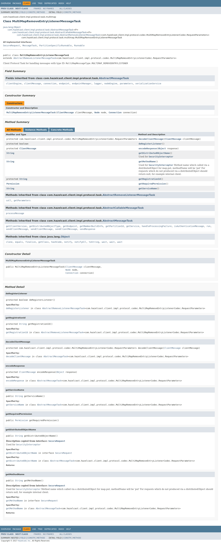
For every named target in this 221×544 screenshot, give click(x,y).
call (8, 200)
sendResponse (87, 229)
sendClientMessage (17, 229)
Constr (31, 12)
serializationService (148, 83)
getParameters (22, 200)
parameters (126, 83)
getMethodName (147, 161)
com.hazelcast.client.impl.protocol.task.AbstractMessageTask (41, 30)
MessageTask (29, 45)
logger (98, 83)
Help (68, 3)
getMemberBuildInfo (91, 226)
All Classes (66, 9)
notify (68, 242)
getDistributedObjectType (44, 226)
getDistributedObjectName (154, 153)
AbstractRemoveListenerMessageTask (34, 58)
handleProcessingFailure (157, 226)
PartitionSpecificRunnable (55, 45)
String (10, 153)
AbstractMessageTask (114, 78)
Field (22, 12)
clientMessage (32, 83)
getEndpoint (70, 226)
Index (61, 3)
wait (104, 242)
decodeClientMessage (151, 139)
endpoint (64, 83)
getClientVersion (16, 226)
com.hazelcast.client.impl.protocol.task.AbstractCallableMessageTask (49, 32)
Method (41, 12)
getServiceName (148, 188)
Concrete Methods (62, 130)
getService (132, 226)
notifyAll (80, 242)
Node (97, 112)
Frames (37, 9)
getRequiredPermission (152, 184)
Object (162, 148)
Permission (12, 184)
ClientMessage (65, 112)
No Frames (48, 9)
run (208, 226)
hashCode (56, 242)
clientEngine (13, 83)
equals (19, 242)
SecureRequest (11, 45)
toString (94, 242)
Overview (6, 3)
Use (34, 3)
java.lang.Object (12, 27)
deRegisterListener (150, 144)
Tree (40, 3)
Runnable (79, 45)
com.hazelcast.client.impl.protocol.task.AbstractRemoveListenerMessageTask (58, 35)
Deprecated (50, 3)
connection (49, 83)
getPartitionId (115, 226)
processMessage (15, 213)
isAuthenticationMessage (189, 226)
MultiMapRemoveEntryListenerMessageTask (31, 112)
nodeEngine (110, 83)
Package (17, 3)
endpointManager (81, 83)
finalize (30, 242)
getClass (43, 242)
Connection (115, 112)
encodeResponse (148, 148)
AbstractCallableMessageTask (123, 207)
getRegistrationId (150, 179)
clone (9, 242)
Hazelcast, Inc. (24, 541)
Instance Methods (36, 130)
